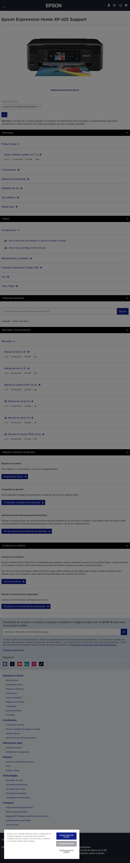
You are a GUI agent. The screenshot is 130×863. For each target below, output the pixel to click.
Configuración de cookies (66, 851)
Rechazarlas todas (66, 843)
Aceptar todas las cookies (66, 836)
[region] (41, 844)
